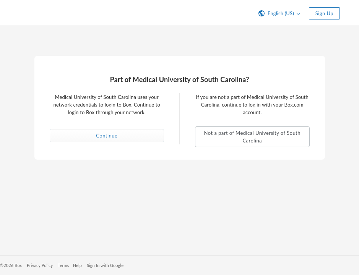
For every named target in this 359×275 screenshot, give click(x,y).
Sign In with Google (105, 265)
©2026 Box (11, 265)
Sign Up (324, 13)
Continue (106, 136)
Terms (63, 265)
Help (77, 265)
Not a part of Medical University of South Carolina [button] (252, 137)
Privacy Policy (40, 265)
